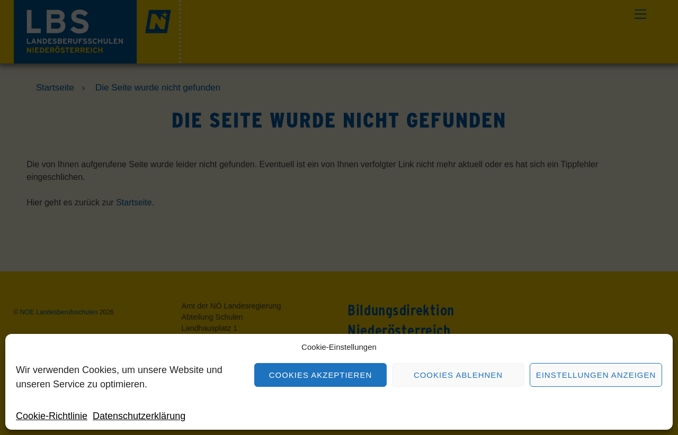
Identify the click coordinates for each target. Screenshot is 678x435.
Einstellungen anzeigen (596, 374)
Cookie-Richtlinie (51, 416)
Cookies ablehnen (458, 374)
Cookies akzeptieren (320, 374)
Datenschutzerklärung (139, 416)
